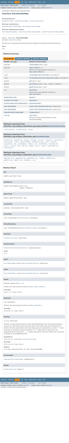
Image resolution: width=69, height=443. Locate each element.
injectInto (8, 144)
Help (44, 2)
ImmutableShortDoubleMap (11, 26)
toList (37, 146)
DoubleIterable (8, 21)
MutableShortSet (10, 97)
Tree (25, 2)
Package (11, 2)
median (30, 144)
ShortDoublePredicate (43, 106)
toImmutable (33, 112)
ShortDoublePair (21, 103)
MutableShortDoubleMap (31, 26)
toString (32, 115)
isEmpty (42, 158)
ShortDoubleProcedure (51, 78)
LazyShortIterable (11, 100)
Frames (24, 5)
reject (31, 106)
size (34, 160)
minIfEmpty (43, 144)
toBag (31, 146)
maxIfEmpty (22, 144)
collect (41, 140)
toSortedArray (52, 146)
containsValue (9, 129)
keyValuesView (34, 103)
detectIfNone (26, 142)
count (17, 142)
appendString (9, 158)
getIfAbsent (33, 84)
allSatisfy (8, 140)
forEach (53, 142)
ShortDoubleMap (10, 106)
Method (26, 8)
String (6, 115)
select (31, 109)
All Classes (42, 5)
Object (37, 67)
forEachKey (33, 75)
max (15, 144)
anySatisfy (18, 140)
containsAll (58, 140)
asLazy (26, 140)
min (36, 144)
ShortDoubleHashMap (9, 32)
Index (39, 2)
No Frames (31, 5)
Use (22, 2)
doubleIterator (38, 142)
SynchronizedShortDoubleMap (29, 32)
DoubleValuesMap (21, 21)
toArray (24, 146)
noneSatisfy (53, 144)
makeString (50, 158)
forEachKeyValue (35, 78)
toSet (43, 146)
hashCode (32, 90)
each (47, 142)
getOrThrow (33, 87)
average (33, 140)
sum (18, 146)
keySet (31, 97)
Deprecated (32, 2)
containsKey (33, 64)
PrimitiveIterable (36, 21)
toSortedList (9, 147)
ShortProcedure (44, 75)
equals (31, 67)
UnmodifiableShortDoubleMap (53, 32)
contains (49, 140)
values (30, 129)
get (30, 81)
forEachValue (21, 129)
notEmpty (27, 160)
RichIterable (9, 103)
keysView (32, 100)
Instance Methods (23, 59)
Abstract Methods (40, 59)
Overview (4, 2)
